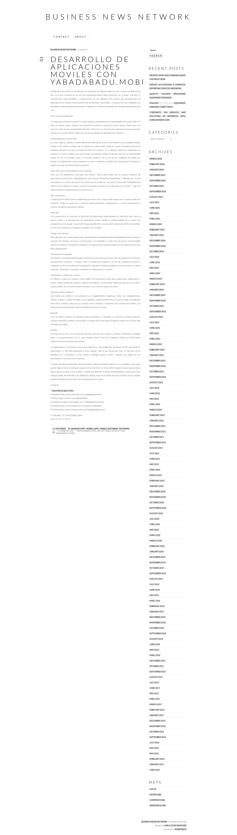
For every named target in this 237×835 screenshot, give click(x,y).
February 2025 (157, 230)
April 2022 (154, 404)
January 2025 (156, 235)
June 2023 (154, 328)
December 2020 (157, 491)
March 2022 (155, 410)
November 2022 (157, 366)
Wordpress (181, 829)
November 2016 (157, 726)
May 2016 (154, 748)
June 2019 (154, 590)
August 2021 (156, 448)
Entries (155, 794)
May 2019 (154, 595)
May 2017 (154, 693)
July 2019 (154, 584)
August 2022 (156, 382)
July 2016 (154, 742)
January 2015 (156, 764)
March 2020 (155, 541)
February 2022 (157, 415)
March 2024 (155, 279)
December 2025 (157, 175)
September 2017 (157, 672)
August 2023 (156, 317)
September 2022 (157, 377)
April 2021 (154, 470)
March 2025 (155, 224)
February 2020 (157, 546)
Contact (62, 36)
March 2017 (155, 704)
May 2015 (154, 753)
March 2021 (155, 475)
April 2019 (154, 601)
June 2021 (154, 459)
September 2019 (157, 573)
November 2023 (157, 301)
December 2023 (157, 295)
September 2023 (157, 311)
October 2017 (156, 666)
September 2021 (157, 442)
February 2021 (157, 481)
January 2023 (156, 355)
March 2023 (155, 344)
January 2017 (156, 715)
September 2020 (157, 508)
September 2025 (157, 191)
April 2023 (154, 339)
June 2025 (154, 208)
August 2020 (156, 513)
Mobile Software (109, 429)
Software (60, 429)
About (81, 36)
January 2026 (156, 170)
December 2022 (157, 361)
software (124, 429)
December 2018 (157, 617)
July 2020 (154, 519)
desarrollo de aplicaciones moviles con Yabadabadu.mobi (97, 70)
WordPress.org (157, 805)
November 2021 (157, 431)
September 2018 (157, 633)
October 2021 (156, 437)
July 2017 (154, 682)
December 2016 (157, 721)
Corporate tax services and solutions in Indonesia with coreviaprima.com (167, 116)
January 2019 (156, 612)
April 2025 (154, 219)
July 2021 (154, 453)
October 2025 (156, 186)
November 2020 (157, 497)
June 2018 (154, 644)
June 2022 (154, 393)
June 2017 (154, 688)
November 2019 (157, 562)
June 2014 (154, 770)
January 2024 (156, 290)
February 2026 (157, 164)
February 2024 (157, 284)
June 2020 (154, 524)
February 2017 (157, 710)
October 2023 (156, 306)
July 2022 (154, 388)
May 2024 (154, 268)
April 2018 (154, 655)
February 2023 (157, 350)
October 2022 (156, 371)
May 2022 (154, 399)
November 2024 (157, 246)
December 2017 (157, 661)
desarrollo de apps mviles (63, 391)
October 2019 (156, 568)
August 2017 (156, 677)
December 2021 (157, 426)
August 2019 (156, 579)
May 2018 (154, 650)
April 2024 (154, 273)
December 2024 (157, 240)
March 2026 (155, 159)
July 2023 (154, 322)
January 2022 (156, 421)
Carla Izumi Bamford (175, 825)
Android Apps (78, 429)
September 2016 (157, 737)
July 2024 (154, 257)
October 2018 (156, 628)
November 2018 (157, 622)
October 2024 (156, 251)
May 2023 (154, 333)
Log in (152, 789)
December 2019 (157, 557)
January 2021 (156, 486)
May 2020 (154, 530)
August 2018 (156, 639)
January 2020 (156, 552)
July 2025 (154, 202)
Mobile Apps (92, 429)
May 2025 (154, 213)
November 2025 (157, 180)
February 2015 (157, 759)
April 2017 (154, 699)
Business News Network (118, 16)
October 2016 (156, 732)
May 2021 (154, 464)
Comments (157, 800)
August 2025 (156, 197)
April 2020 (154, 535)
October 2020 (156, 502)
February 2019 (157, 606)
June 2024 (154, 262)
